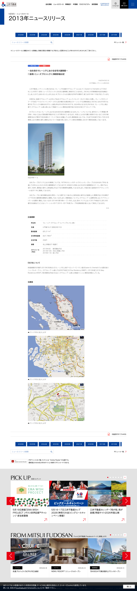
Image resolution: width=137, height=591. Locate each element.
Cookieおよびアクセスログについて (29, 588)
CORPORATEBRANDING (104, 4)
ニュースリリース (58, 4)
